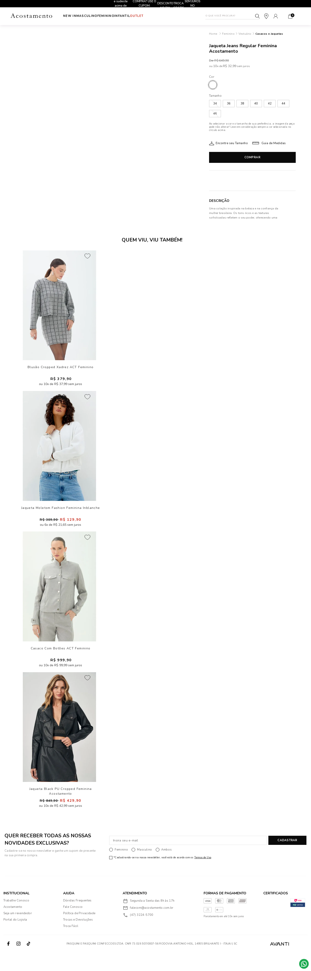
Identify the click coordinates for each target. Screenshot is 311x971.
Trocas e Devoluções (78, 938)
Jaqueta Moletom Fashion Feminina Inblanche (60, 515)
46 (215, 114)
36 (229, 104)
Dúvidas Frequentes (77, 919)
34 (215, 104)
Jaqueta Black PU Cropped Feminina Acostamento (60, 808)
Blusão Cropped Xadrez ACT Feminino (61, 370)
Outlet (155, 16)
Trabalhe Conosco (16, 919)
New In (69, 16)
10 (215, 66)
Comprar (252, 157)
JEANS (212, 85)
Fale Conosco (73, 925)
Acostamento (12, 925)
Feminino (114, 16)
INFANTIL (136, 16)
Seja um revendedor (17, 932)
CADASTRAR (287, 859)
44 (283, 104)
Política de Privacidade (79, 932)
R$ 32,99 (229, 66)
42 (270, 104)
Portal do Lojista (15, 938)
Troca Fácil (70, 944)
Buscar (257, 16)
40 (256, 104)
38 (242, 104)
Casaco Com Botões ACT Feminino (61, 661)
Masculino (91, 16)
